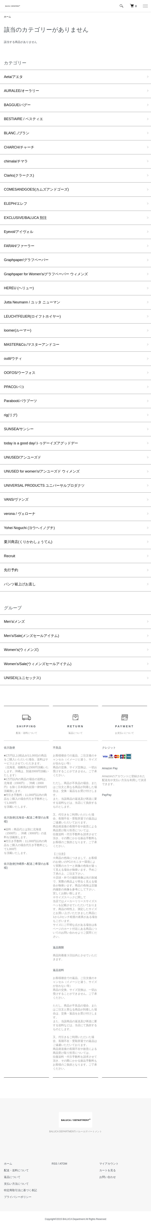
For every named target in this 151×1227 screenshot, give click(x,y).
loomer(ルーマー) (17, 330)
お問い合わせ (107, 1177)
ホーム (7, 16)
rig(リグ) (10, 415)
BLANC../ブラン (16, 133)
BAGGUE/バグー (17, 105)
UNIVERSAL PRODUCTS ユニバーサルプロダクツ (44, 485)
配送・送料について (16, 1170)
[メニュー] (145, 6)
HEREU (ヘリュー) (19, 288)
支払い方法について (16, 1183)
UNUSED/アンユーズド (22, 457)
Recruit (9, 556)
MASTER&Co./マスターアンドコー (31, 345)
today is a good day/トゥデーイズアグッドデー (41, 443)
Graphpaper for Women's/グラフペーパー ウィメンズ (46, 274)
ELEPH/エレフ (15, 204)
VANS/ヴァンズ (16, 499)
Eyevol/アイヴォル (18, 232)
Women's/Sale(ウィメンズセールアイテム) (37, 664)
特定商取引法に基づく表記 (20, 1190)
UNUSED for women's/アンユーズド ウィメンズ (42, 471)
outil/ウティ (13, 359)
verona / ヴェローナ (19, 514)
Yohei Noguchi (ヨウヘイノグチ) (29, 528)
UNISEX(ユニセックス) (22, 678)
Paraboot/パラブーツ (20, 401)
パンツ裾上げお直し (20, 584)
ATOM (63, 1163)
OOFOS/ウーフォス (19, 373)
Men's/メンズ (14, 622)
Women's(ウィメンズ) (21, 650)
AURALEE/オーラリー (21, 91)
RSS (54, 1163)
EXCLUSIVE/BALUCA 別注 (25, 218)
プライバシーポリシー (17, 1196)
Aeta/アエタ (13, 77)
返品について (12, 1177)
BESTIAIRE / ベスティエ (23, 119)
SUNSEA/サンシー (19, 429)
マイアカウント (109, 1163)
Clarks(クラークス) (19, 175)
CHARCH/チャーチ (19, 147)
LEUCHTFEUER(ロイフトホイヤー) (32, 316)
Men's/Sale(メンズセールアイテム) (31, 636)
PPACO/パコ (14, 387)
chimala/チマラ (16, 161)
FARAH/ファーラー (19, 246)
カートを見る (107, 1170)
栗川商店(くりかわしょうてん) (28, 542)
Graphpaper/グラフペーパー (26, 260)
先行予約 (11, 570)
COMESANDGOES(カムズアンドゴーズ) (36, 189)
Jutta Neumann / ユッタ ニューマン (32, 302)
